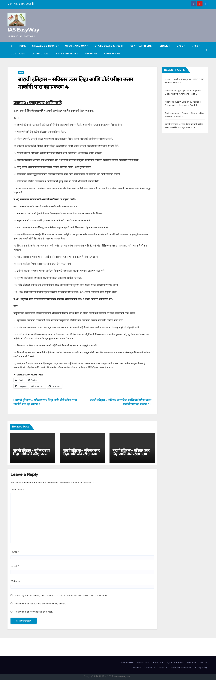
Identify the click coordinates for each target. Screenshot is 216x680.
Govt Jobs (18, 53)
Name (15, 551)
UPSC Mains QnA (76, 46)
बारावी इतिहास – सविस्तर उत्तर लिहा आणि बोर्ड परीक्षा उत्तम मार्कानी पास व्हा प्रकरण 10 (130, 454)
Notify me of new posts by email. (33, 611)
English (165, 46)
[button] (206, 49)
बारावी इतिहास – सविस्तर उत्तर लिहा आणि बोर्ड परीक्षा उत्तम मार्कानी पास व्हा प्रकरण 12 (31, 454)
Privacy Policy (201, 668)
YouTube (203, 662)
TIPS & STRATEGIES (66, 53)
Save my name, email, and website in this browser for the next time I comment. (61, 595)
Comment (17, 489)
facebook (136, 668)
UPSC (180, 46)
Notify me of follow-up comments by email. (40, 603)
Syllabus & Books (175, 662)
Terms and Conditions (180, 668)
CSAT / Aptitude (141, 46)
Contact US (112, 53)
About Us (91, 53)
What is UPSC (127, 662)
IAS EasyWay (23, 30)
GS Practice (40, 53)
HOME (22, 46)
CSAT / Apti (158, 662)
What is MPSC (143, 662)
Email (14, 566)
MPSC (195, 46)
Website (15, 581)
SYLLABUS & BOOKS (45, 46)
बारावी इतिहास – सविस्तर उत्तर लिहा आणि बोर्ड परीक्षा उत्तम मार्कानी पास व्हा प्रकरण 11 (81, 454)
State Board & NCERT (109, 46)
